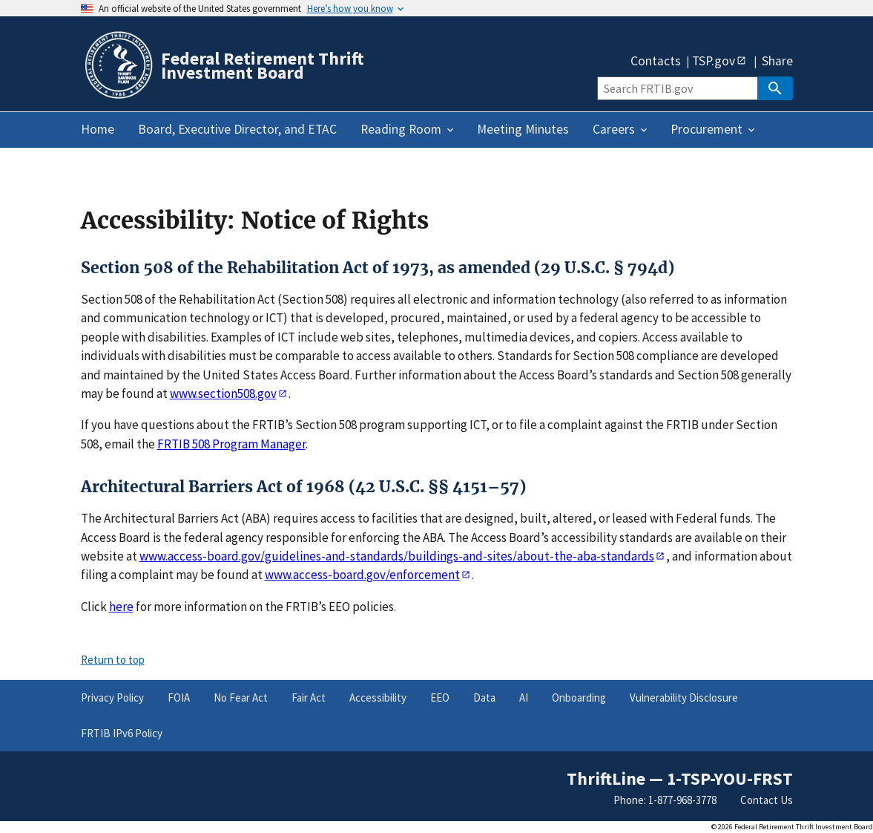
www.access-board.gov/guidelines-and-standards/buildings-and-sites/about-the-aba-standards (396, 556)
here (121, 606)
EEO (439, 697)
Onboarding (579, 697)
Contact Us (766, 800)
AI (523, 697)
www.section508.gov (223, 393)
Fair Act (308, 697)
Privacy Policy (112, 697)
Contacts (655, 62)
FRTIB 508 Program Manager (231, 444)
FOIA (179, 697)
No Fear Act (241, 697)
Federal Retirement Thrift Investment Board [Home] (262, 65)
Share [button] (777, 62)
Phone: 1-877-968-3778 (664, 800)
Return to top (113, 660)
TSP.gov (713, 60)
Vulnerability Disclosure (684, 697)
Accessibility (377, 697)
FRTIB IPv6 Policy (121, 733)
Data (484, 697)
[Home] (118, 96)
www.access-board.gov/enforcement (362, 574)
